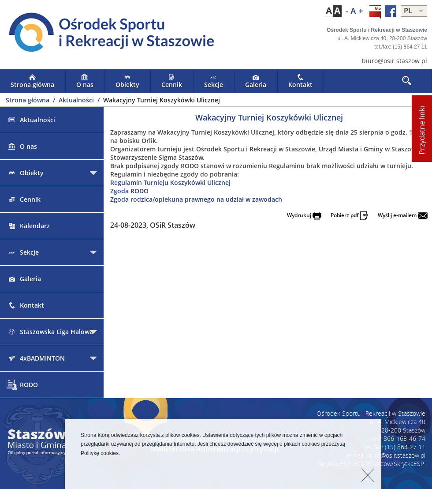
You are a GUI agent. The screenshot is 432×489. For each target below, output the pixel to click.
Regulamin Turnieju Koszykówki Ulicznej (170, 182)
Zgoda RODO (129, 191)
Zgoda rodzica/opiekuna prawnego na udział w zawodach (196, 199)
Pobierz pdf (350, 215)
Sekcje (213, 81)
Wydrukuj (304, 215)
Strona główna (32, 81)
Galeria (255, 81)
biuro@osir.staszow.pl (394, 60)
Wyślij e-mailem (403, 215)
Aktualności (77, 100)
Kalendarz (28, 226)
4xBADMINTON (36, 358)
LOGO (108, 33)
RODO (22, 385)
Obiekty (127, 81)
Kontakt (300, 81)
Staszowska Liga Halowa (50, 332)
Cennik (171, 81)
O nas (84, 81)
